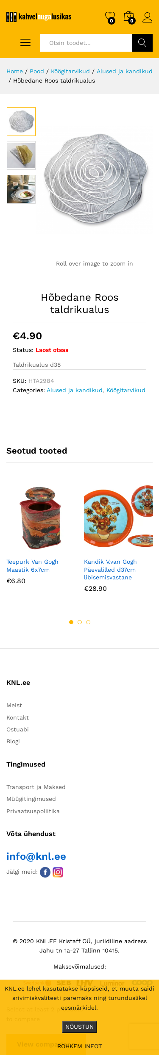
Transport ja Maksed (36, 787)
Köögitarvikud (125, 390)
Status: (23, 349)
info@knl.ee (36, 857)
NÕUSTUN (79, 1026)
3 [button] (88, 622)
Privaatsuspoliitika (33, 811)
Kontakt (17, 717)
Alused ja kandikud (75, 390)
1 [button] (71, 622)
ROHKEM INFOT (79, 1046)
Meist (14, 705)
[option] (21, 121)
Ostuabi (17, 729)
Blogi (13, 741)
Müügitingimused (31, 799)
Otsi (142, 43)
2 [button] (80, 622)
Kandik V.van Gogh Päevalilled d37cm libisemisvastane (110, 570)
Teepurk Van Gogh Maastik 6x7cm (32, 566)
